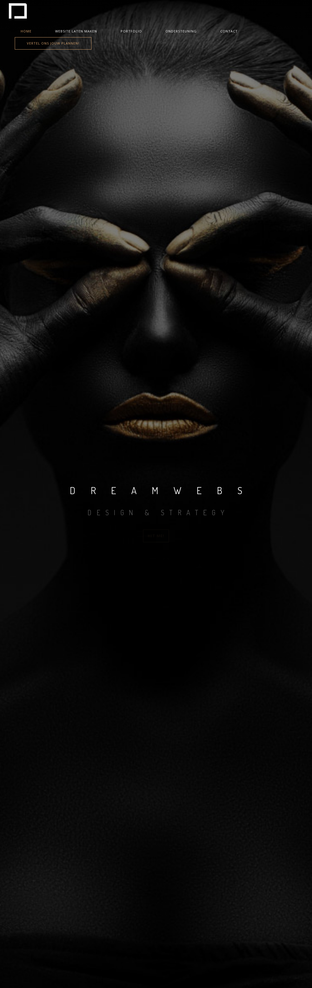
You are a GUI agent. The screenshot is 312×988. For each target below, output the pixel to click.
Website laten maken (76, 31)
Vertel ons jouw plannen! (53, 43)
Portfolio (131, 31)
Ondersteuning (181, 31)
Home (26, 31)
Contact (229, 31)
